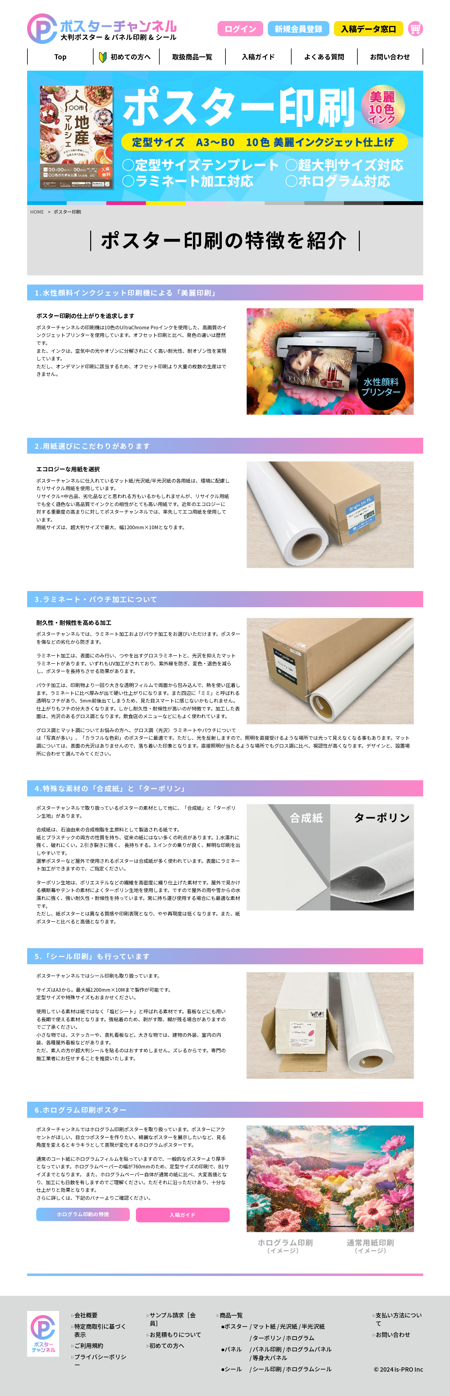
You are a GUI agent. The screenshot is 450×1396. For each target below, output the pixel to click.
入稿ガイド (183, 1215)
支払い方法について (399, 1319)
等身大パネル (270, 1358)
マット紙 (264, 1326)
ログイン (240, 28)
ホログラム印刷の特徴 (82, 1214)
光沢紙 (288, 1326)
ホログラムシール (309, 1369)
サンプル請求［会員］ (173, 1319)
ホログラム (300, 1338)
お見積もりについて (175, 1334)
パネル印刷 (267, 1349)
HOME (37, 211)
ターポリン (267, 1338)
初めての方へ (167, 1345)
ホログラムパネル (309, 1349)
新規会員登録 (298, 28)
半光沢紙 (313, 1326)
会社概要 (85, 1315)
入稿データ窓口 (368, 28)
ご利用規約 (88, 1345)
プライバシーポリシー (100, 1361)
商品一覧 (231, 1315)
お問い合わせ (393, 1334)
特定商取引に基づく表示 (100, 1330)
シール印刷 (267, 1369)
